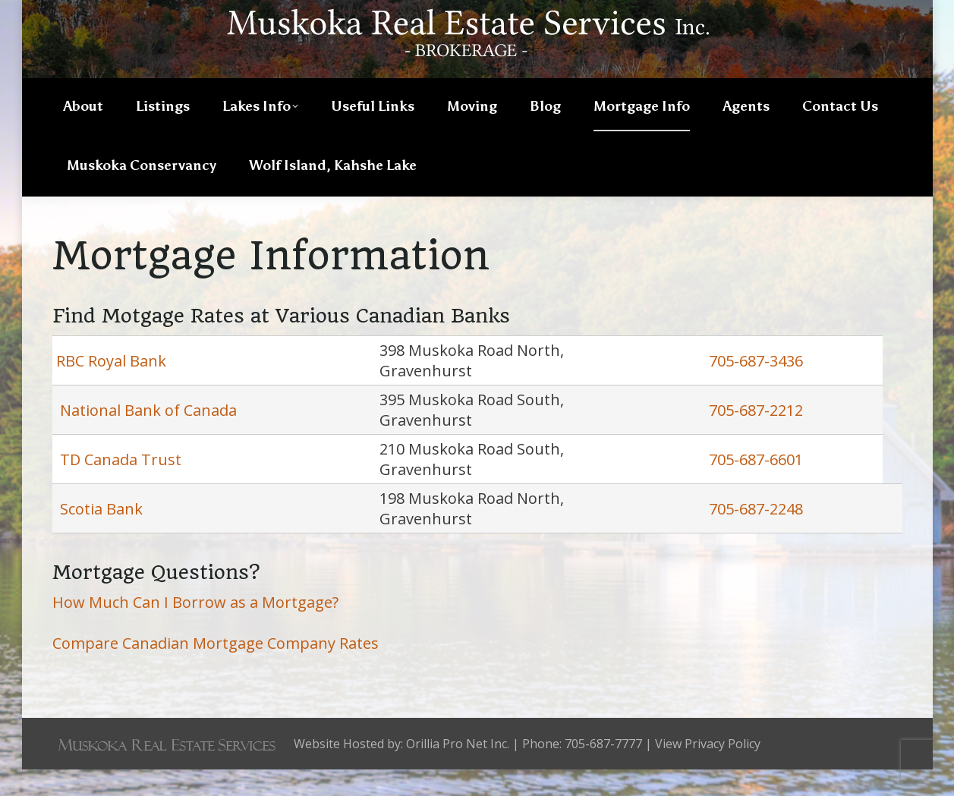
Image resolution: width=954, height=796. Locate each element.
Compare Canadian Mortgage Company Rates (215, 669)
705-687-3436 (756, 387)
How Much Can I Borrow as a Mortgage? (195, 628)
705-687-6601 (756, 486)
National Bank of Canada (146, 436)
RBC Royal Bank (111, 387)
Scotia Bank (101, 535)
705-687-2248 (756, 535)
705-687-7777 (854, 13)
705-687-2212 (756, 436)
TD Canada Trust (120, 486)
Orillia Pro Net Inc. (457, 770)
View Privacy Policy (707, 770)
